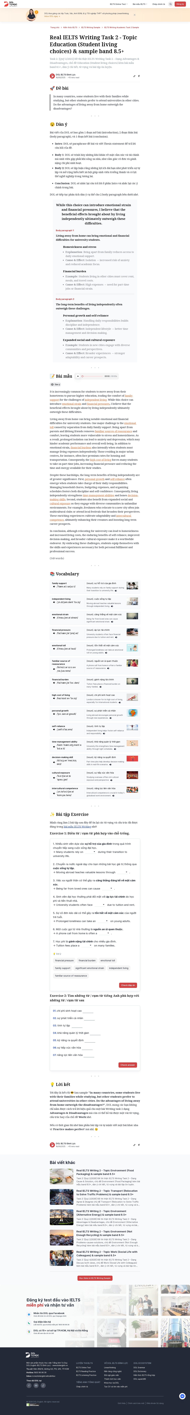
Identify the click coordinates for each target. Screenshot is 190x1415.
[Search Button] (170, 4)
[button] (32, 100)
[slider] (82, 376)
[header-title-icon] (95, 1162)
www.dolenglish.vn (60, 1365)
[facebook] (139, 76)
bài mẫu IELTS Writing (77, 826)
